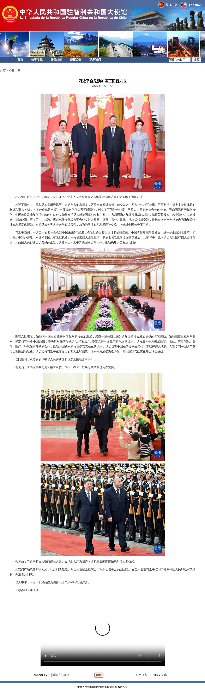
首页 (20, 59)
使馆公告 (76, 59)
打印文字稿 (159, 674)
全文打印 (141, 674)
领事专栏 (37, 59)
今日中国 (14, 70)
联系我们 (95, 59)
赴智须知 (56, 59)
